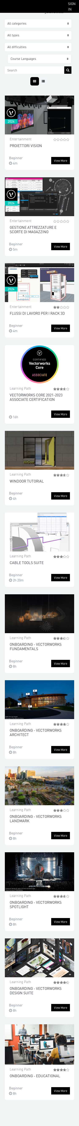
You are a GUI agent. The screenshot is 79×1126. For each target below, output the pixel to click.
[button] (39, 59)
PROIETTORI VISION (26, 145)
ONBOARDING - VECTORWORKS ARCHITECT (36, 732)
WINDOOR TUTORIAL (27, 481)
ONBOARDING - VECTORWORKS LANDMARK (36, 818)
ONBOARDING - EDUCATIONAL (35, 1075)
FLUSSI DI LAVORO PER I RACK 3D (37, 313)
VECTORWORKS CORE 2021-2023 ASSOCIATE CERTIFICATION (36, 397)
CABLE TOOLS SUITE (27, 562)
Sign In (72, 6)
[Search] (34, 70)
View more (60, 160)
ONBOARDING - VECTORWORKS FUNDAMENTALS (36, 646)
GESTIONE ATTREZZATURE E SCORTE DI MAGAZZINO (33, 229)
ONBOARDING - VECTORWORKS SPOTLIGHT (36, 904)
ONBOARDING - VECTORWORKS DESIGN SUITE (36, 990)
